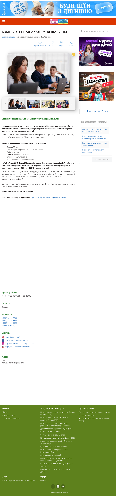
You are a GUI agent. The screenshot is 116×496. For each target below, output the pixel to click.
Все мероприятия (102, 159)
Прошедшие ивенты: (94, 121)
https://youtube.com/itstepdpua (17, 347)
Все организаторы (86, 415)
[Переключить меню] (4, 21)
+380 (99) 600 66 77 (9, 323)
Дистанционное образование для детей (56, 429)
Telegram (63, 486)
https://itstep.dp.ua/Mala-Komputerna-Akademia (48, 197)
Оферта (43, 480)
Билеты (52, 44)
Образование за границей (50, 455)
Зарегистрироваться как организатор (94, 412)
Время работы (40, 44)
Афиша (5, 412)
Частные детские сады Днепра (52, 435)
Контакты (71, 44)
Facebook (53, 486)
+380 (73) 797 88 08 (9, 321)
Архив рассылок (8, 415)
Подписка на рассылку (11, 418)
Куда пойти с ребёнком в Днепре (53, 447)
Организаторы (8, 37)
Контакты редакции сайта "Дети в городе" (18, 480)
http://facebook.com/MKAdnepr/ (17, 340)
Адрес (61, 44)
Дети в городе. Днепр (97, 111)
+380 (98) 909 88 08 (9, 318)
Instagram (58, 486)
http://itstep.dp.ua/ (12, 337)
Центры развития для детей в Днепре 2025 (57, 438)
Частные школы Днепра (50, 432)
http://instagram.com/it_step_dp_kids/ (19, 344)
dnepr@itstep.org (8, 325)
